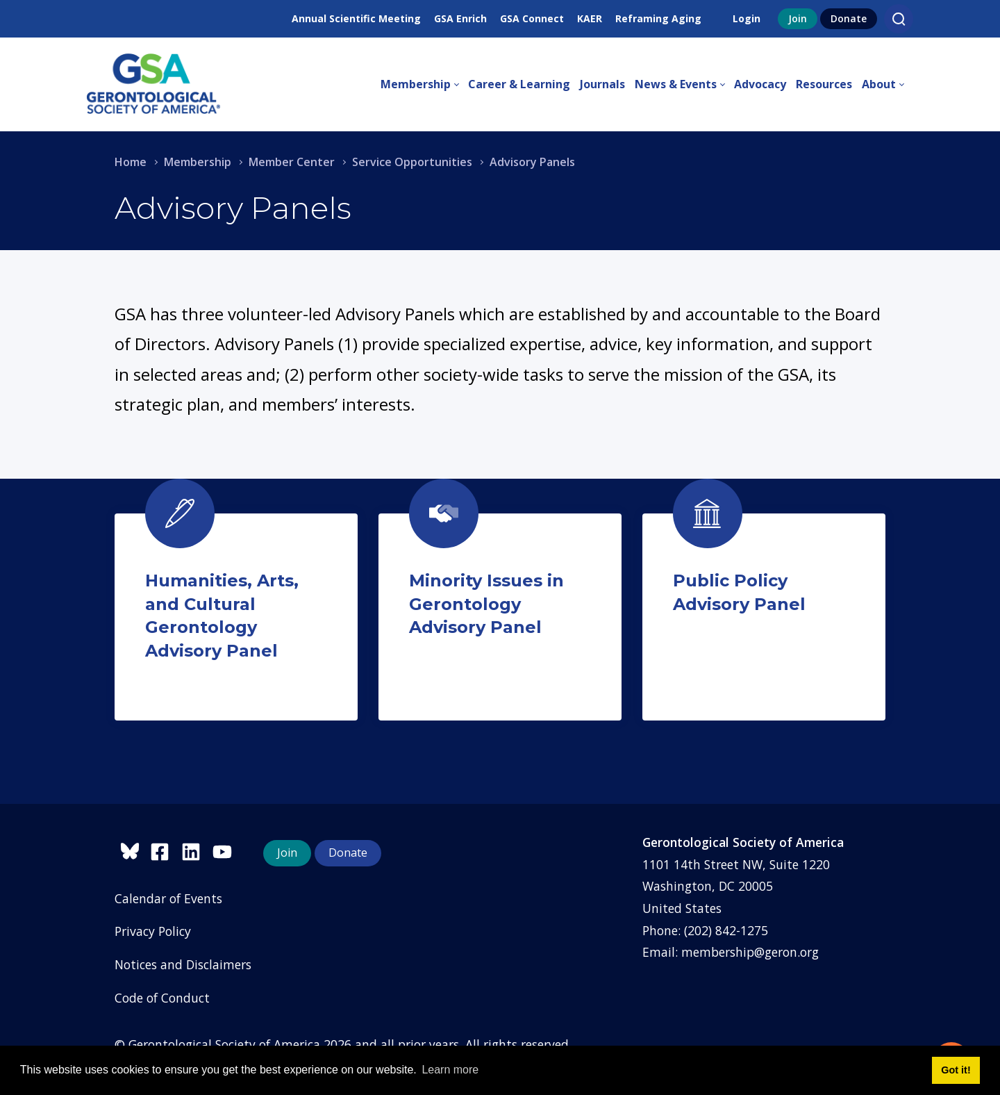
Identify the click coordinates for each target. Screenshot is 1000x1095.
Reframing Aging (658, 18)
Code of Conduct (162, 997)
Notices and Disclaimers (183, 964)
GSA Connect (532, 18)
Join (797, 18)
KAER (589, 18)
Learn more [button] (450, 1070)
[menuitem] (424, 85)
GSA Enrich (460, 18)
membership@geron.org (750, 952)
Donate (849, 18)
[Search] (898, 18)
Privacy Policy (153, 931)
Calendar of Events (168, 898)
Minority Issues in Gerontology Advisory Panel (486, 603)
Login (746, 18)
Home (131, 162)
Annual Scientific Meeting (356, 18)
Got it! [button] (955, 1070)
